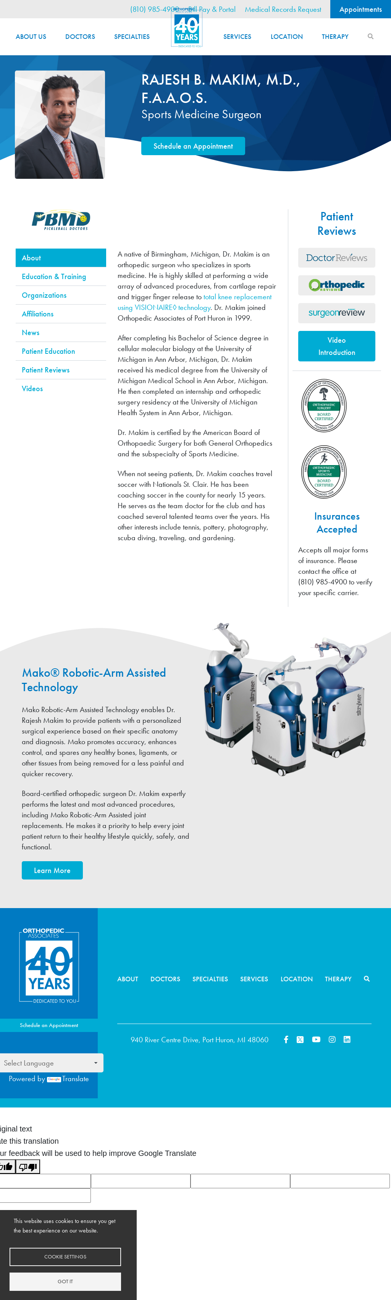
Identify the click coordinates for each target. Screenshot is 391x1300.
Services (237, 36)
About (127, 978)
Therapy (335, 36)
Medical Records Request (283, 9)
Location (287, 36)
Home (186, 27)
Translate (68, 1078)
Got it (65, 1281)
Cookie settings (65, 1256)
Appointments (360, 9)
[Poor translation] (28, 1166)
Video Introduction (336, 346)
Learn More (52, 870)
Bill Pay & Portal (212, 9)
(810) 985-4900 (154, 9)
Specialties (132, 36)
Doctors (80, 36)
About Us (31, 36)
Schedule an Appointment (193, 146)
